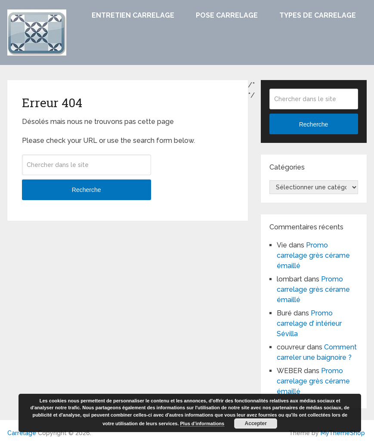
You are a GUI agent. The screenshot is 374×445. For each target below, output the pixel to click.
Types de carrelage (317, 15)
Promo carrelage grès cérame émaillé (313, 255)
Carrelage (21, 433)
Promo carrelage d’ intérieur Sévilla (309, 323)
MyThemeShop (343, 433)
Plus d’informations (202, 423)
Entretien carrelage (133, 15)
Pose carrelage (227, 15)
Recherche (86, 189)
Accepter (256, 423)
